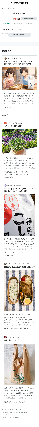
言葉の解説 (7, 23)
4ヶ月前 (18, 58)
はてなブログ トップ (8, 8)
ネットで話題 (18, 23)
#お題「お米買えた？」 (21, 172)
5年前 (27, 264)
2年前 (25, 123)
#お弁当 (6, 328)
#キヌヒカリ (13, 107)
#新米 (6, 402)
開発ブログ (24, 413)
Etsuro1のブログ (12, 185)
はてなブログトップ (7, 414)
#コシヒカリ (16, 253)
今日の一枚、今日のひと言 (14, 123)
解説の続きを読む (19, 35)
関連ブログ (29, 23)
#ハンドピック (9, 255)
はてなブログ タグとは (8, 413)
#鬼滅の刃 (21, 402)
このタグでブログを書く (29, 18)
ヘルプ (18, 413)
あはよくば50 (11, 58)
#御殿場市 (7, 253)
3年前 (19, 185)
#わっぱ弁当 (15, 328)
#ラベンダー (8, 174)
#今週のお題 (8, 172)
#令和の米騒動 (9, 177)
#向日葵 (16, 174)
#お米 (6, 107)
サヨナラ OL (10, 337)
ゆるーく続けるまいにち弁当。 (16, 264)
